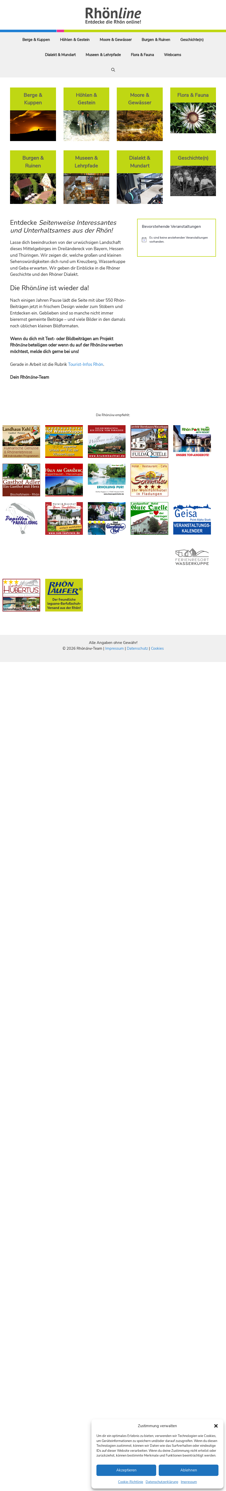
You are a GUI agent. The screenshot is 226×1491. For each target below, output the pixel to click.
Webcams (172, 54)
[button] (215, 1425)
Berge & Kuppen (36, 39)
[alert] (176, 240)
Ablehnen (188, 1470)
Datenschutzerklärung (162, 1482)
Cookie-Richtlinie (130, 1482)
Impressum (189, 1482)
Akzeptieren (126, 1470)
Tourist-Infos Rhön (85, 364)
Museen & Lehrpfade (103, 54)
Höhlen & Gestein (75, 39)
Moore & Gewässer (116, 39)
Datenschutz (137, 648)
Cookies (157, 648)
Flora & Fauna (142, 54)
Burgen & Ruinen (156, 39)
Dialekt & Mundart (60, 54)
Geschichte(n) (192, 39)
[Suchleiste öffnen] (113, 69)
